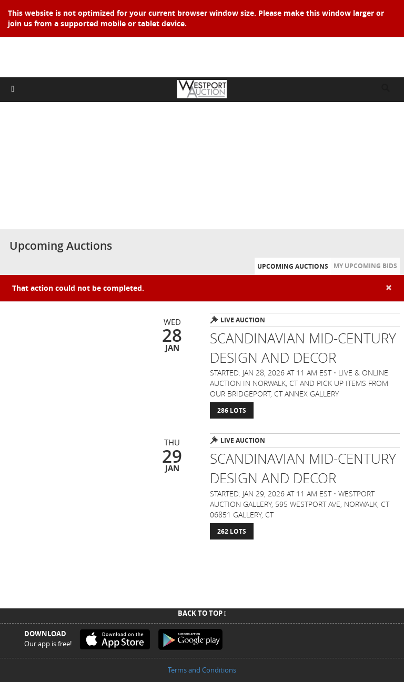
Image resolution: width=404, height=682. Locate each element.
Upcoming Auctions (292, 266)
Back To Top (202, 613)
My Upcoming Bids (365, 265)
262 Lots (231, 531)
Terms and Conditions (202, 670)
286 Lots (231, 410)
